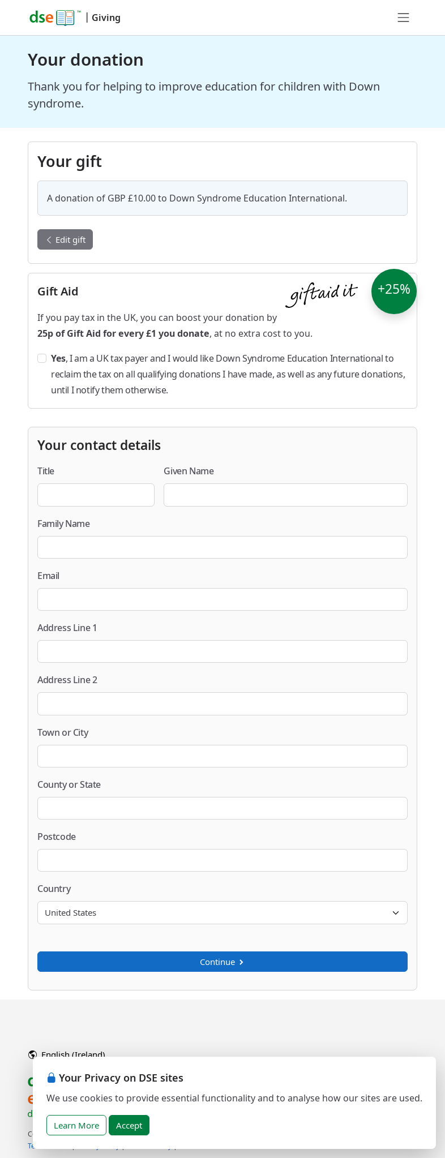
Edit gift (65, 239)
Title (45, 471)
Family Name (63, 523)
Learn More (76, 1125)
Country (53, 888)
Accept (129, 1125)
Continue (222, 961)
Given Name (188, 471)
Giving (106, 17)
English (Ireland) (66, 1054)
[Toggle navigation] (404, 17)
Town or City (62, 732)
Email (48, 575)
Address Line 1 (67, 627)
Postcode (56, 836)
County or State (69, 784)
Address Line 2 (67, 680)
